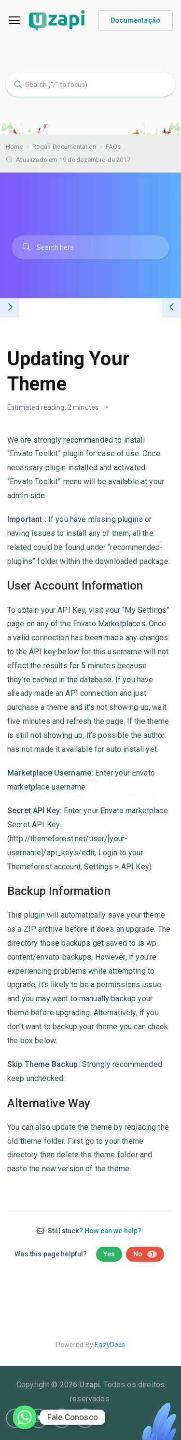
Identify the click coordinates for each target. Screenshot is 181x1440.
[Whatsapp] (24, 1417)
